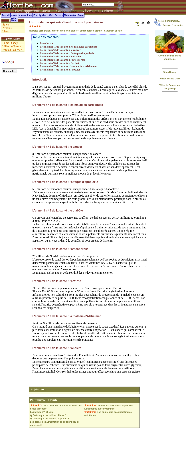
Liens (5, 31)
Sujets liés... (38, 389)
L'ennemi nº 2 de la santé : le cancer (60, 49)
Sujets (5, 24)
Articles (7, 28)
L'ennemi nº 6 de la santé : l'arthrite (60, 63)
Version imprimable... (167, 21)
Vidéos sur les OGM (169, 78)
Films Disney (169, 72)
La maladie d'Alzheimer (42, 412)
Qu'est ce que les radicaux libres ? (48, 415)
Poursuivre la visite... (45, 400)
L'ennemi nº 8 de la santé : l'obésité (60, 69)
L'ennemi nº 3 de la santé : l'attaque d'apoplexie (67, 53)
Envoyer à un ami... (168, 25)
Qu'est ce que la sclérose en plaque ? (49, 418)
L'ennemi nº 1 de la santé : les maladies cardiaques (68, 46)
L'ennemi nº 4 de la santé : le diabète (60, 56)
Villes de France (11, 46)
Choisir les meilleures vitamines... (169, 55)
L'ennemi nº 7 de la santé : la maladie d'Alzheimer (68, 66)
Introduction (47, 43)
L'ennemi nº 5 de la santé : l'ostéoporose (62, 59)
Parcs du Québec (12, 49)
